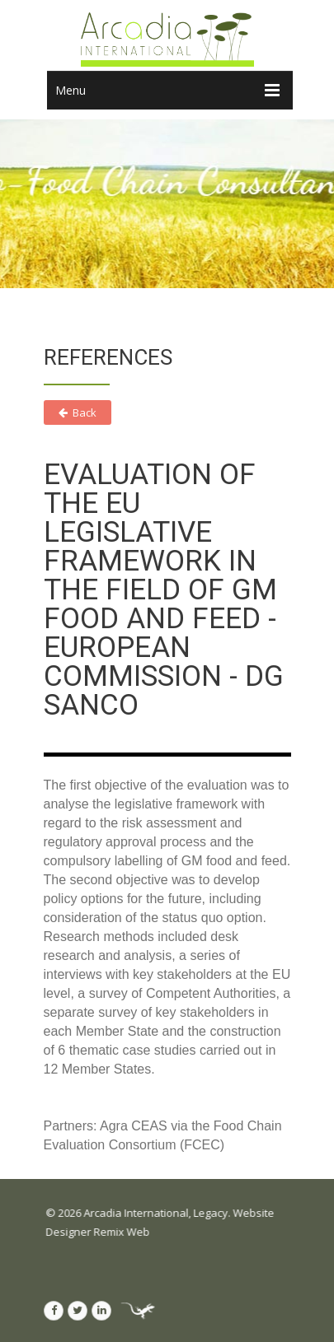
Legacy (217, 1212)
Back (77, 412)
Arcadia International (142, 1212)
